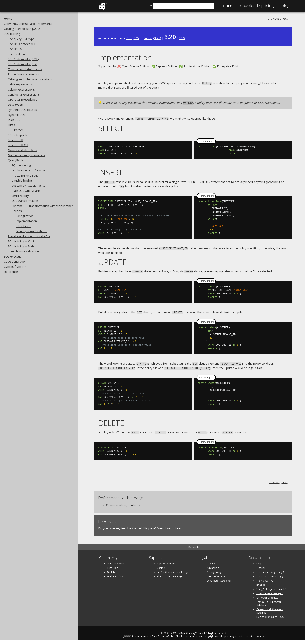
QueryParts (16, 160)
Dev (129, 38)
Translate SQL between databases (269, 599)
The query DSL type (21, 39)
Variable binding (22, 180)
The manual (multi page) (269, 572)
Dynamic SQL (16, 115)
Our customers (115, 559)
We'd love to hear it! (170, 524)
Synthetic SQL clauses (22, 110)
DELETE (111, 419)
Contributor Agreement (219, 576)
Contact (161, 563)
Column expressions (21, 89)
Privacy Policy (214, 568)
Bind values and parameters (26, 155)
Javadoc (260, 581)
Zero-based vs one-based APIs (29, 236)
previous (274, 18)
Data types (15, 104)
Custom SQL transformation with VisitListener (42, 206)
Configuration (24, 216)
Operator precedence (22, 99)
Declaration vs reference (28, 170)
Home (8, 18)
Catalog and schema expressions (30, 79)
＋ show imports (206, 140)
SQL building (12, 34)
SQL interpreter (18, 135)
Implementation (26, 221)
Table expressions (20, 84)
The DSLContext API (21, 44)
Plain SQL (14, 120)
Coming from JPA (15, 266)
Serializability (20, 196)
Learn (227, 5)
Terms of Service (216, 572)
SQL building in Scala (21, 246)
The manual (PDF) (265, 576)
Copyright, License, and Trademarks (28, 23)
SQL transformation (25, 201)
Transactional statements (25, 69)
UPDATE (112, 259)
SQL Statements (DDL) (23, 64)
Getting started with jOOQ (22, 29)
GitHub (111, 568)
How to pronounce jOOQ (270, 613)
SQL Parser (15, 130)
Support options (166, 559)
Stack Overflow (115, 572)
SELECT (111, 127)
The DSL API (16, 49)
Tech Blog (112, 563)
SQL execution (13, 256)
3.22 (136, 38)
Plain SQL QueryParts (26, 191)
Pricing (257, 5)
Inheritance (23, 226)
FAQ (258, 559)
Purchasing (213, 563)
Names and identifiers (22, 150)
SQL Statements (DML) (23, 59)
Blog (286, 5)
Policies (17, 211)
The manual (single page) (270, 568)
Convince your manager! (269, 589)
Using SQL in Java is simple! (271, 585)
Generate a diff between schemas (269, 607)
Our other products (267, 593)
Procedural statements (23, 74)
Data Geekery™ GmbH (192, 629)
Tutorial (260, 563)
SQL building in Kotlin (21, 241)
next (285, 18)
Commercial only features (123, 501)
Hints (11, 125)
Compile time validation (23, 251)
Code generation (15, 261)
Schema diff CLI (18, 145)
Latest (148, 38)
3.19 (182, 38)
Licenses (211, 559)
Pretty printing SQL (25, 175)
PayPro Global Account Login (173, 568)
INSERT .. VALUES (198, 181)
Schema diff (15, 140)
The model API (18, 54)
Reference (11, 271)
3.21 (157, 38)
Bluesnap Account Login (170, 572)
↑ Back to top (194, 543)
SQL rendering (21, 165)
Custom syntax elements (28, 185)
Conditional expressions (24, 94)
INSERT (110, 171)
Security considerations (31, 231)
